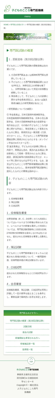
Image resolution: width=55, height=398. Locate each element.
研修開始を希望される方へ (27, 338)
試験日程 (27, 326)
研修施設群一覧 (27, 344)
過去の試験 (27, 332)
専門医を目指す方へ (17, 24)
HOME (6, 24)
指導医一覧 (27, 349)
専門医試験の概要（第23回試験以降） (27, 321)
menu (27, 16)
